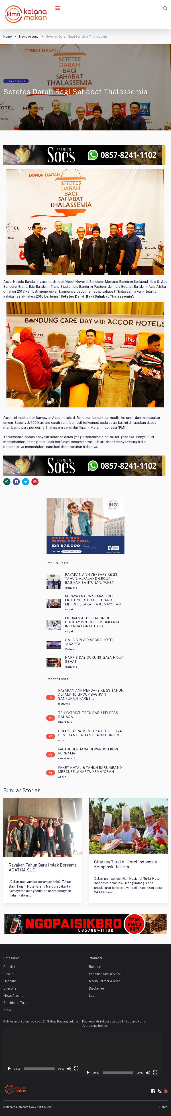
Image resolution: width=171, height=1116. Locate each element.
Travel (8, 1010)
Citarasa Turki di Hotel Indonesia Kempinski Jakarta (125, 864)
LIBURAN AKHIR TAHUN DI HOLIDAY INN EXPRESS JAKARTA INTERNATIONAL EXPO (92, 622)
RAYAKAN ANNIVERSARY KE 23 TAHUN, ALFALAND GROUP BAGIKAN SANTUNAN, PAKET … (91, 578)
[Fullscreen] (76, 1068)
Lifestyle (9, 988)
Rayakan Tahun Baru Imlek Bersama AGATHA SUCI (43, 867)
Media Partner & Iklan (105, 981)
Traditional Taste (15, 1003)
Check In (9, 967)
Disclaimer (96, 988)
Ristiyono (14, 101)
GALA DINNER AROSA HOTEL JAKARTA (89, 642)
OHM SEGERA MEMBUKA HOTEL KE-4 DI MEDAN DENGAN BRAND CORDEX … (90, 733)
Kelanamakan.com (15, 1107)
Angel (69, 609)
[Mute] (69, 1068)
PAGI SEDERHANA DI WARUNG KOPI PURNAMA (88, 751)
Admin (62, 740)
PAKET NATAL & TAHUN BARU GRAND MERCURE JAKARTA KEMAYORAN (90, 769)
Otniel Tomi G (66, 722)
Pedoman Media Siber (104, 974)
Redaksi (95, 967)
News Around (16, 81)
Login (93, 995)
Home (163, 1107)
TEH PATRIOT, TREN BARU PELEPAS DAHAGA (88, 715)
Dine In (8, 974)
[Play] (9, 1068)
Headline (10, 981)
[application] (42, 1050)
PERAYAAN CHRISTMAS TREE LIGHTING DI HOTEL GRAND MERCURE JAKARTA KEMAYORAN (93, 600)
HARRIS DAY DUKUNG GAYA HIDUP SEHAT (94, 659)
